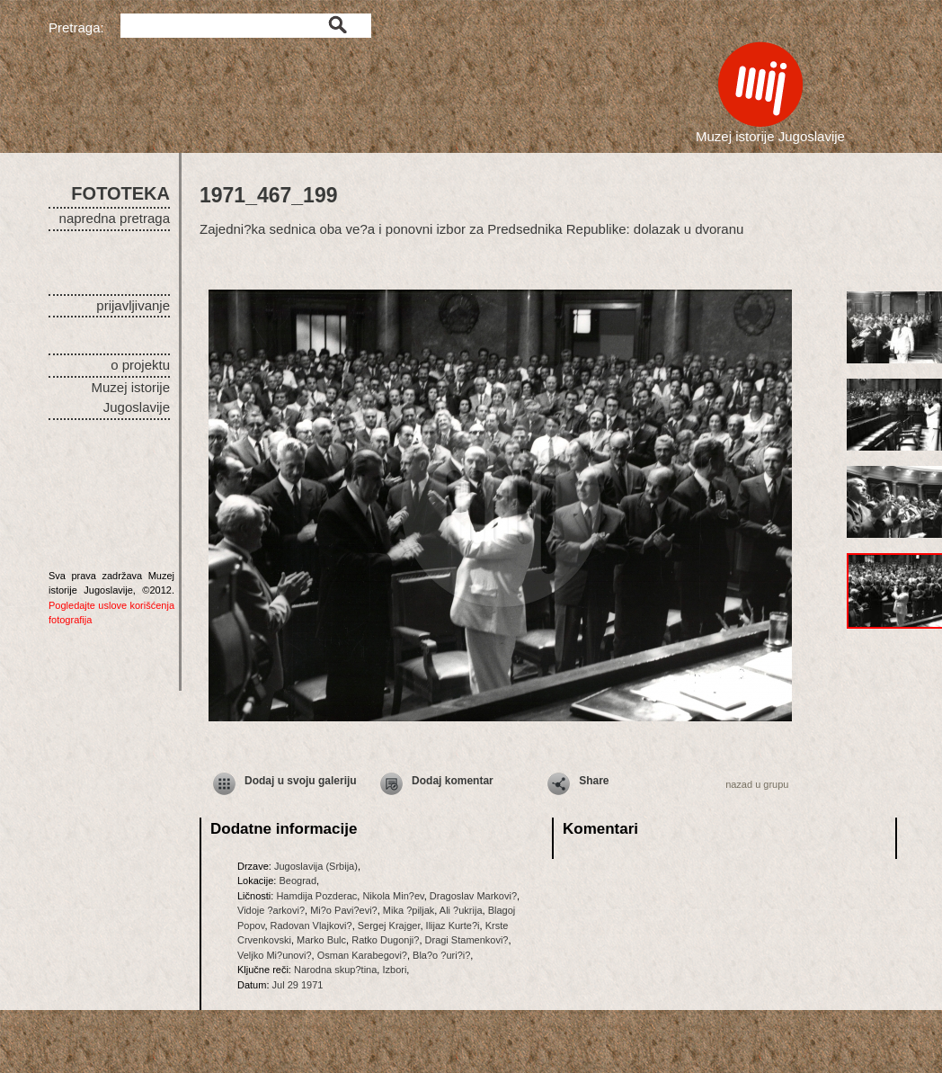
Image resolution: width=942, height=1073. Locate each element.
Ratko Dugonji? (385, 939)
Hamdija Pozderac (316, 895)
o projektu (140, 364)
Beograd (297, 880)
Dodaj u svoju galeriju (300, 780)
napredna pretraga (114, 218)
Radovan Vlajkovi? (311, 925)
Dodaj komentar (452, 780)
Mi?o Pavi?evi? (344, 910)
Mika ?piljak (408, 910)
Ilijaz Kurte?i (453, 925)
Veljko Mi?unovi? (274, 955)
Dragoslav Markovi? (473, 895)
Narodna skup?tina (335, 969)
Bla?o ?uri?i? (441, 955)
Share (594, 780)
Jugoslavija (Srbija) (316, 866)
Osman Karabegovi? (362, 955)
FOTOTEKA (120, 193)
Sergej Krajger (389, 925)
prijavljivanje (133, 305)
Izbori (394, 969)
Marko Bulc (321, 939)
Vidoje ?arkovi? (271, 910)
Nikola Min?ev (392, 895)
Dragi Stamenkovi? (467, 939)
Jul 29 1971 (298, 984)
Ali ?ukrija (461, 910)
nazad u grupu (756, 784)
